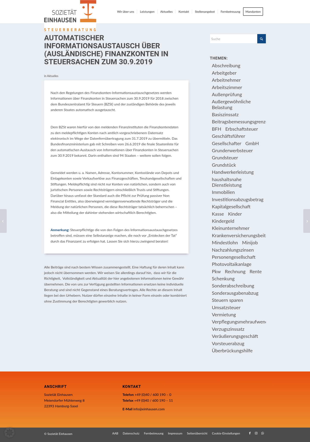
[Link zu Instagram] (256, 433)
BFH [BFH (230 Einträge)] (216, 129)
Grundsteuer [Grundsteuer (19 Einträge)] (225, 157)
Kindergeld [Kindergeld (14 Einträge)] (223, 221)
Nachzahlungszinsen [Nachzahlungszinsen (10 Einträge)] (233, 250)
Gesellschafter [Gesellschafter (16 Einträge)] (226, 143)
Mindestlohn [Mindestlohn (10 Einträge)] (225, 242)
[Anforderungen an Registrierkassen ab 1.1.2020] (306, 221)
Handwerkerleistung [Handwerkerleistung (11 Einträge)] (233, 172)
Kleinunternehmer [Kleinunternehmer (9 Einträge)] (231, 228)
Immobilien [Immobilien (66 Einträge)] (223, 192)
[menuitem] (125, 11)
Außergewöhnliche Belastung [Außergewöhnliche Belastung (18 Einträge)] (231, 104)
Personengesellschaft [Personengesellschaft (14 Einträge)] (234, 257)
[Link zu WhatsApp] (262, 433)
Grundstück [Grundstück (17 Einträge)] (224, 165)
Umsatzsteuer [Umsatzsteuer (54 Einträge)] (226, 307)
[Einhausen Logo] (70, 15)
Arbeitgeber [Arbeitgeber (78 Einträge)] (224, 73)
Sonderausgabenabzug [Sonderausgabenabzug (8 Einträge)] (235, 293)
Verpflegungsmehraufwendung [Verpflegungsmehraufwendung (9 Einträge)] (239, 321)
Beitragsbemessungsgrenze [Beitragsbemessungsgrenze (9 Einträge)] (239, 121)
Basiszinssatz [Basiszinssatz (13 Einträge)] (225, 114)
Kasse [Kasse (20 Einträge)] (218, 214)
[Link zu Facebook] (249, 433)
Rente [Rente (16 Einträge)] (256, 271)
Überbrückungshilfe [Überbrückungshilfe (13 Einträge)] (232, 350)
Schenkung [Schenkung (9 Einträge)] (223, 278)
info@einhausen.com (148, 409)
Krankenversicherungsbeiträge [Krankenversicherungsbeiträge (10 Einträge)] (239, 235)
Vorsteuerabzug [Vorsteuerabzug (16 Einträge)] (228, 343)
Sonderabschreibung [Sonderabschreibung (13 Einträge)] (233, 285)
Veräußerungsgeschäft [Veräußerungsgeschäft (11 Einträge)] (235, 336)
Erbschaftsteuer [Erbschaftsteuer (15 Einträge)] (241, 129)
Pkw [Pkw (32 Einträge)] (216, 271)
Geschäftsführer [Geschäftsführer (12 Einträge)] (228, 136)
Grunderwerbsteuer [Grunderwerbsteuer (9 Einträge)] (232, 150)
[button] (9, 432)
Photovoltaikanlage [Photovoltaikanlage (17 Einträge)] (231, 264)
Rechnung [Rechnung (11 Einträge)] (235, 271)
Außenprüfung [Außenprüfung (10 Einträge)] (227, 94)
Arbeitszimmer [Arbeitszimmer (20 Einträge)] (227, 87)
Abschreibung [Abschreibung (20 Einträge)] (226, 65)
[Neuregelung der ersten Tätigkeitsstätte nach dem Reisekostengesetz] (3, 221)
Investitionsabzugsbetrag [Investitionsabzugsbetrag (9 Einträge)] (238, 199)
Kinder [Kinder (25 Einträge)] (235, 214)
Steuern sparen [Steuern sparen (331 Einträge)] (227, 300)
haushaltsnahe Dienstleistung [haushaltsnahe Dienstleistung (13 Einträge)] (227, 182)
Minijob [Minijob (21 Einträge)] (250, 242)
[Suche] (238, 38)
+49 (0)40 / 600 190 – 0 (153, 394)
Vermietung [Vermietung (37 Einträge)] (224, 314)
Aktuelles (52, 76)
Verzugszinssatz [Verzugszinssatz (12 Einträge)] (228, 329)
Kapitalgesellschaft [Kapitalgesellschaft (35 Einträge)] (231, 206)
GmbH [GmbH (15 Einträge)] (252, 143)
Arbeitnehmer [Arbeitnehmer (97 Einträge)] (226, 80)
